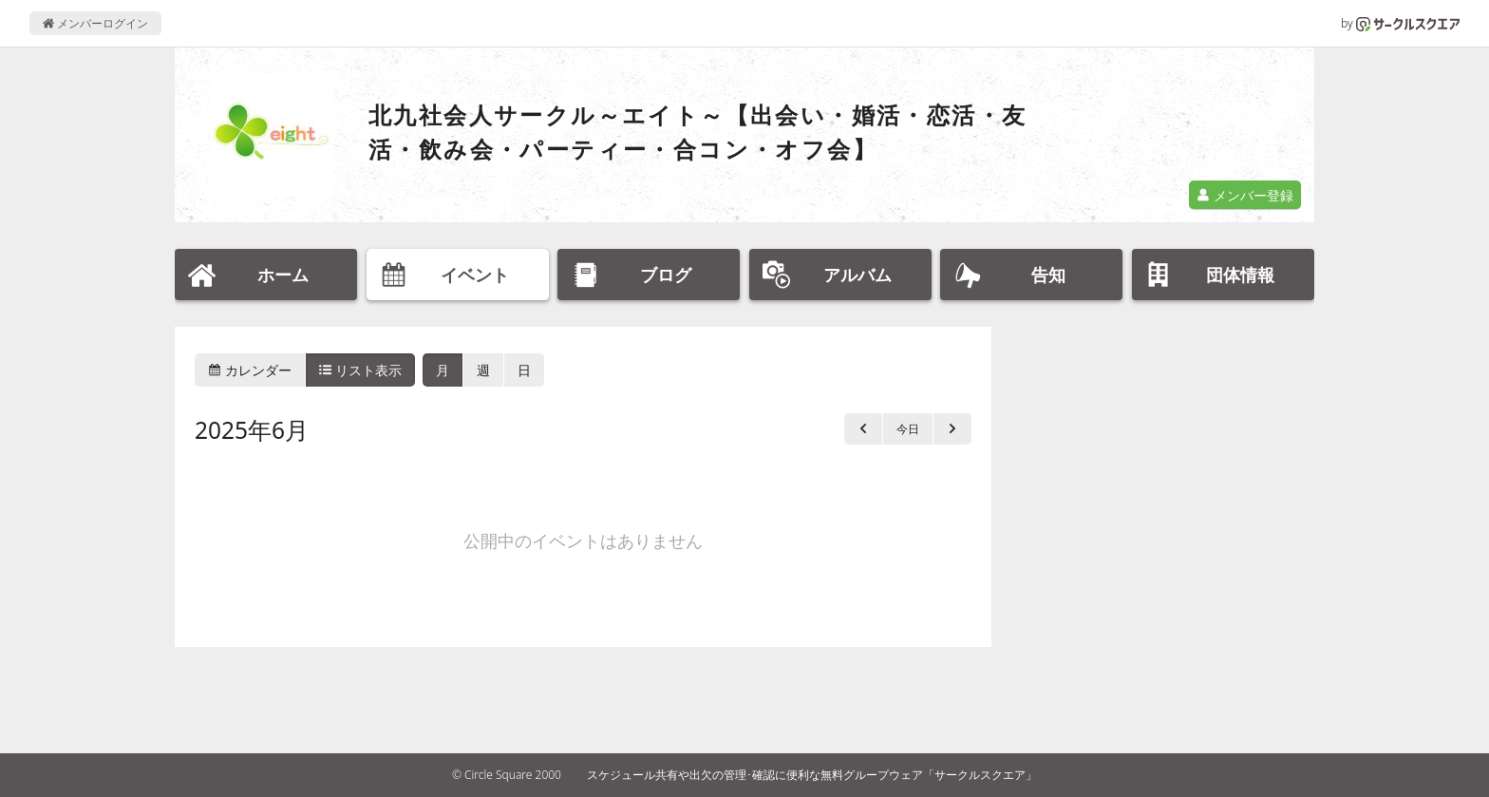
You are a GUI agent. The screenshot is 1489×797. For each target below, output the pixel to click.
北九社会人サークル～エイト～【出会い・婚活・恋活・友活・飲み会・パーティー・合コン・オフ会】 (697, 131)
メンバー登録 (1245, 195)
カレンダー (250, 370)
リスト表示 (361, 370)
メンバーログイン (95, 23)
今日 (907, 429)
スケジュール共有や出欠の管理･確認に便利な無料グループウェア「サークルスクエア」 (812, 775)
